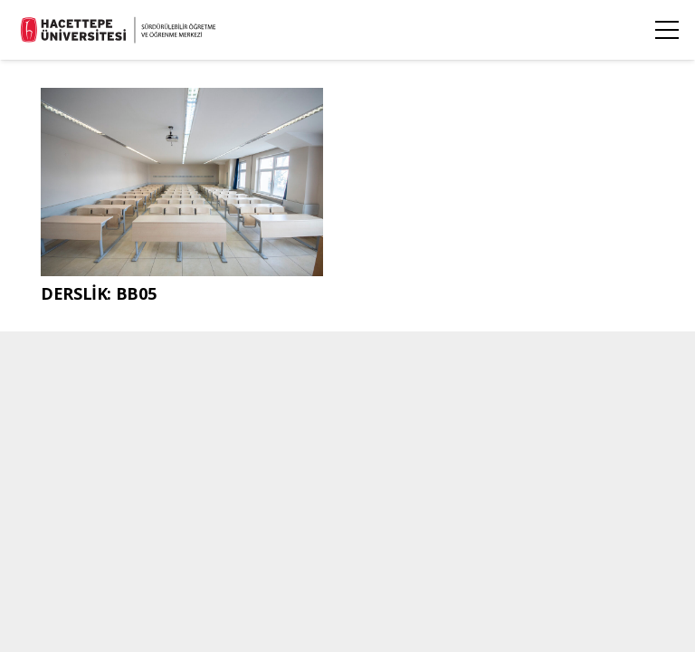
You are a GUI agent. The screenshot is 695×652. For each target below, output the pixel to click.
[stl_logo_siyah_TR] (119, 29)
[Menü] (667, 30)
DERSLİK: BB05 (98, 293)
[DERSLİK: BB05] (182, 101)
